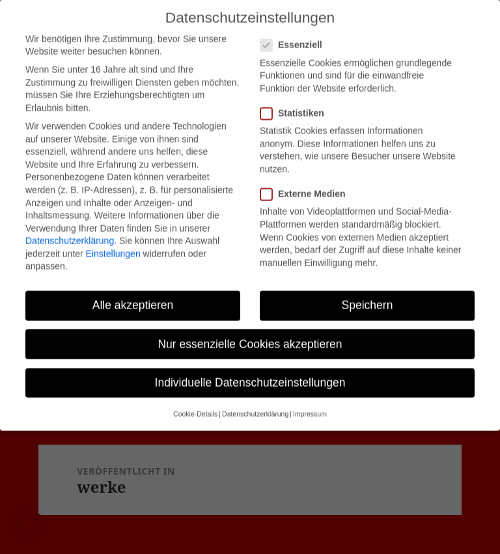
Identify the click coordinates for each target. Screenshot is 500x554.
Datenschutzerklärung (69, 230)
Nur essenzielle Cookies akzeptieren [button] (250, 333)
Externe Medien (307, 184)
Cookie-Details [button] (195, 404)
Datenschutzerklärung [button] (255, 404)
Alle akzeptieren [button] (133, 294)
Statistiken (296, 103)
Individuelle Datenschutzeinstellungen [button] (250, 372)
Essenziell (295, 35)
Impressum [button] (310, 404)
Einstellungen (113, 243)
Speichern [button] (367, 294)
